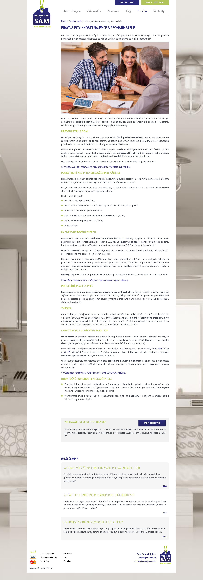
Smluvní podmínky (49, 557)
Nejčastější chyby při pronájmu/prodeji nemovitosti (98, 495)
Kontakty (45, 561)
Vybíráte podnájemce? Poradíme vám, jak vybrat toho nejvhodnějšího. (93, 372)
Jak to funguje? (47, 553)
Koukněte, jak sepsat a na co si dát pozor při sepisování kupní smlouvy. (94, 279)
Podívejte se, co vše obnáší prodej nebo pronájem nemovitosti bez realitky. (95, 166)
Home (63, 21)
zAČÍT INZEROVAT (152, 423)
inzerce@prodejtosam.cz (145, 561)
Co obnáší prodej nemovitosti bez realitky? (93, 522)
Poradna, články (75, 21)
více (165, 485)
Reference (68, 553)
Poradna (67, 561)
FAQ (65, 557)
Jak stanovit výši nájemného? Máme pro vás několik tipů (101, 468)
